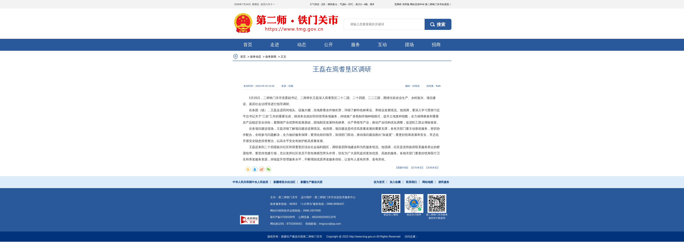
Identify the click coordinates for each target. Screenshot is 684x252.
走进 (274, 44)
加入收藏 (395, 182)
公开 (328, 44)
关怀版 (405, 4)
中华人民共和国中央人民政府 (250, 182)
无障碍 (398, 4)
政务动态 (255, 56)
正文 (283, 56)
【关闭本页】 (432, 167)
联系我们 (411, 182)
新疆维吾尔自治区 (284, 182)
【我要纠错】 (402, 167)
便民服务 (443, 182)
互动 (382, 44)
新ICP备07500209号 (282, 217)
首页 (247, 44)
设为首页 (379, 182)
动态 (301, 44)
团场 (409, 44)
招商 (436, 44)
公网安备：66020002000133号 (317, 217)
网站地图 (427, 182)
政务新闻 (270, 56)
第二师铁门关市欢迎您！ (438, 4)
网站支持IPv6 (417, 4)
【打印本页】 (417, 167)
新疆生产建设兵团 (311, 182)
